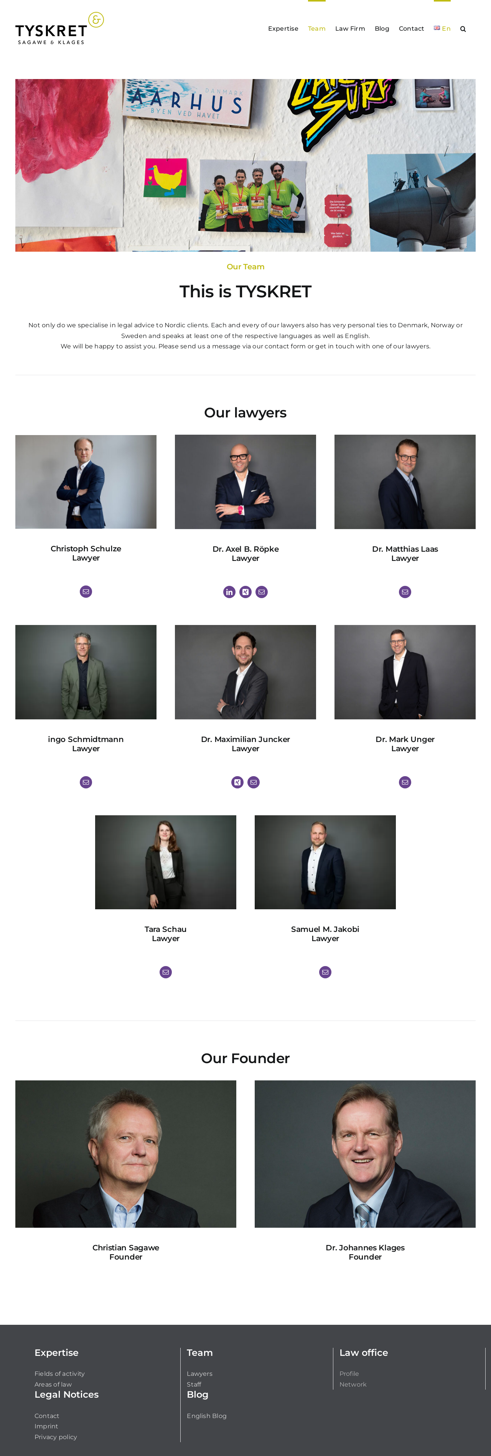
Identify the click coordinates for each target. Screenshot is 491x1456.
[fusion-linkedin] (229, 592)
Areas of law (53, 1384)
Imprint (47, 1426)
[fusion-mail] (86, 591)
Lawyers (200, 1373)
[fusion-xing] (245, 592)
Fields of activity (60, 1373)
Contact (47, 1416)
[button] (463, 28)
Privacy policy (56, 1437)
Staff (194, 1384)
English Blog (207, 1416)
